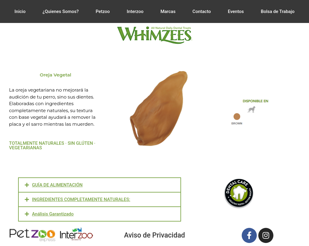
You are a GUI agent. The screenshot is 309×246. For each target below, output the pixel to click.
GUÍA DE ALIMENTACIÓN (57, 185)
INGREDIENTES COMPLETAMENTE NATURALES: (81, 199)
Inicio (20, 11)
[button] (99, 185)
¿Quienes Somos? (61, 11)
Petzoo (103, 11)
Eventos (236, 11)
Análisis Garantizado (53, 214)
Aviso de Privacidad (154, 235)
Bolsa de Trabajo (278, 11)
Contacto (202, 11)
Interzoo (135, 11)
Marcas (168, 11)
